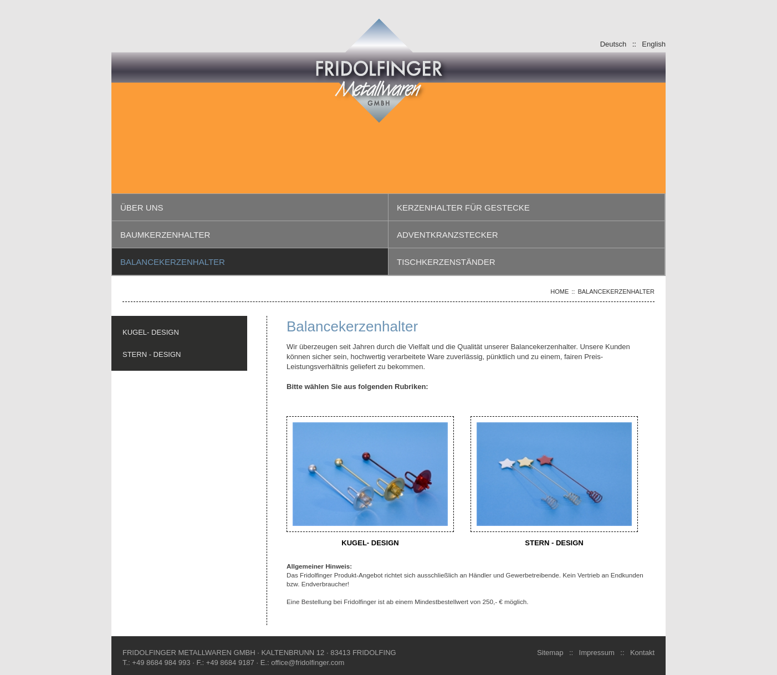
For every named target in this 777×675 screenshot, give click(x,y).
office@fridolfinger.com (307, 662)
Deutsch (613, 44)
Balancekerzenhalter (616, 291)
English (654, 44)
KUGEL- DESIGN (150, 332)
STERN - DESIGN (151, 354)
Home (559, 291)
